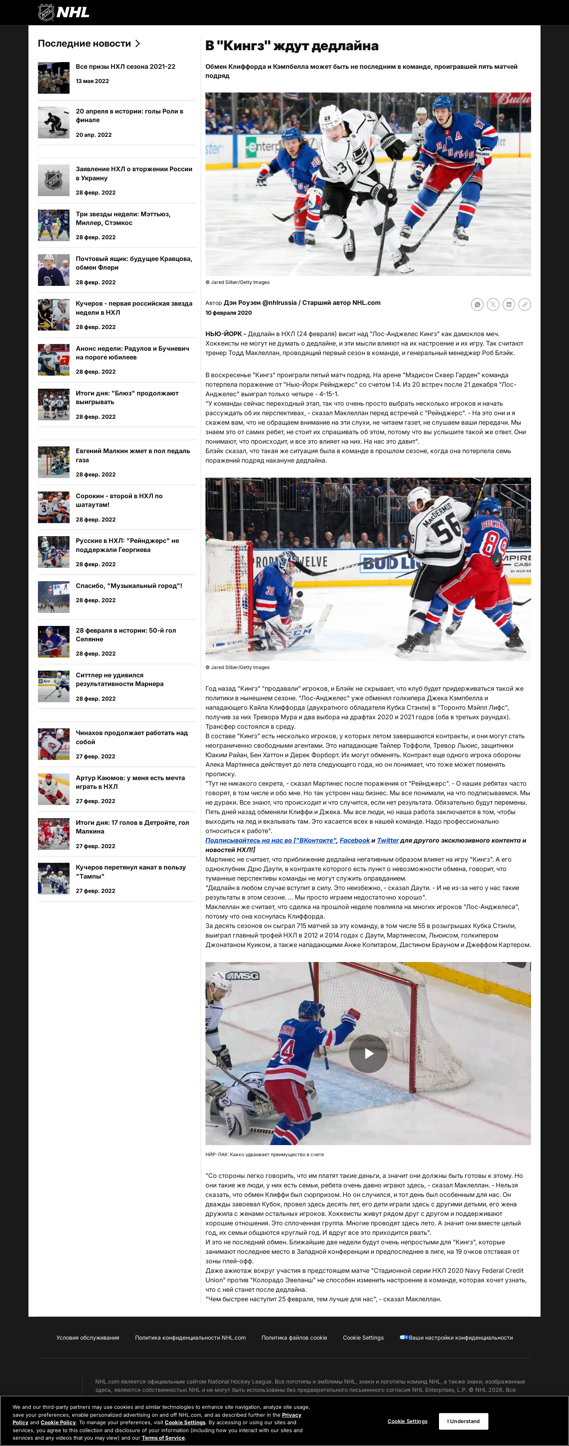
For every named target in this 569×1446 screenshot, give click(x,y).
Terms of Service (163, 1438)
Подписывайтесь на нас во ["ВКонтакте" (270, 840)
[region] (284, 1420)
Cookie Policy (58, 1422)
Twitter (388, 840)
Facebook (355, 840)
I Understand (463, 1421)
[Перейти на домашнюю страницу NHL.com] (63, 12)
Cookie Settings (185, 1422)
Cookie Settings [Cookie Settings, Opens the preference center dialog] (408, 1421)
